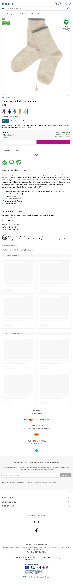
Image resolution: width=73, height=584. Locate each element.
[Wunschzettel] (36, 154)
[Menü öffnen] (2, 8)
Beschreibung (7, 150)
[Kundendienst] (70, 4)
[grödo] (69, 95)
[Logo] (8, 4)
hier (55, 482)
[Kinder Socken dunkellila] (4, 111)
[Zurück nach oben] (69, 490)
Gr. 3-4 (13, 121)
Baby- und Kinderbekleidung (22, 14)
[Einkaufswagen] (66, 4)
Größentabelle (14, 116)
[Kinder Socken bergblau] (14, 111)
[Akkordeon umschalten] (36, 498)
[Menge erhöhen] (34, 142)
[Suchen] (68, 8)
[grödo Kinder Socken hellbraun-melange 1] (36, 51)
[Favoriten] (60, 4)
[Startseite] (3, 14)
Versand (5, 137)
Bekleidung (8, 14)
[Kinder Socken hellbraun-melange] (25, 111)
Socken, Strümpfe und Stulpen (41, 14)
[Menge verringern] (4, 142)
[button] (56, 4)
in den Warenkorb (53, 142)
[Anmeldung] (56, 4)
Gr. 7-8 (30, 121)
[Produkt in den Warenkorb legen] (19, 142)
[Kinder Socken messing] (19, 111)
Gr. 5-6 (22, 121)
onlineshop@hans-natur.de (42, 560)
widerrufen (24, 482)
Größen (17, 150)
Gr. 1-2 (5, 121)
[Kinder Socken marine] (9, 111)
